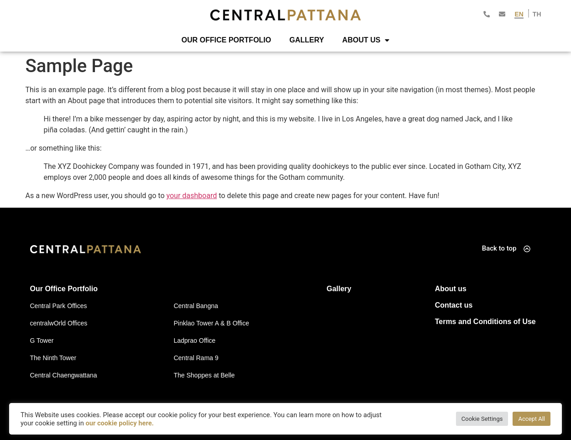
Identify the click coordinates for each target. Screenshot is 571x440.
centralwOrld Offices (59, 323)
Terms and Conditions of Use (485, 321)
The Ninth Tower (53, 357)
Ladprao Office (194, 340)
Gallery (306, 40)
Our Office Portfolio (226, 40)
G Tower (42, 340)
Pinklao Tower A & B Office (211, 323)
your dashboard (192, 195)
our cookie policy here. (119, 423)
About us (450, 289)
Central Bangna (195, 305)
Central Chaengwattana (63, 375)
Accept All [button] (531, 418)
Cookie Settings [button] (482, 418)
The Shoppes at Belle (204, 375)
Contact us (454, 305)
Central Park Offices (58, 305)
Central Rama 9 (195, 357)
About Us (366, 40)
